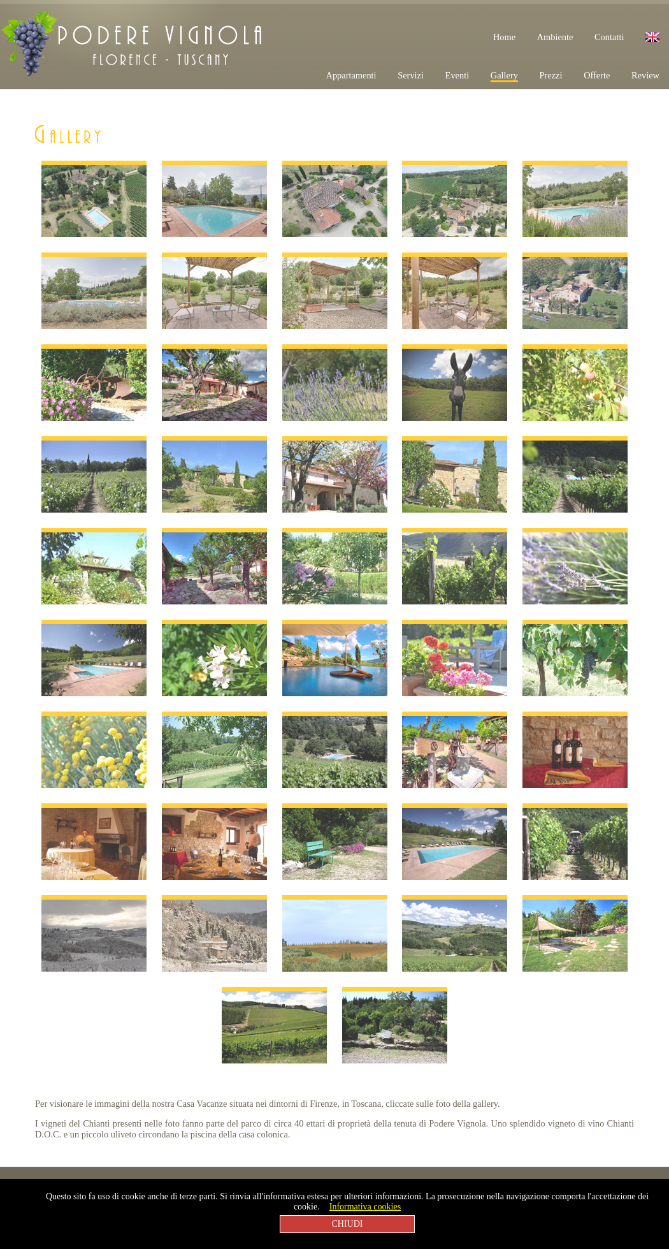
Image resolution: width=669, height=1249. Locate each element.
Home (504, 37)
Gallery (504, 75)
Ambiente (555, 37)
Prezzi (551, 75)
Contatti (609, 37)
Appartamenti (351, 75)
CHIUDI (347, 1224)
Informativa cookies (365, 1206)
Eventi (457, 75)
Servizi (411, 75)
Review (645, 75)
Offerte (597, 75)
